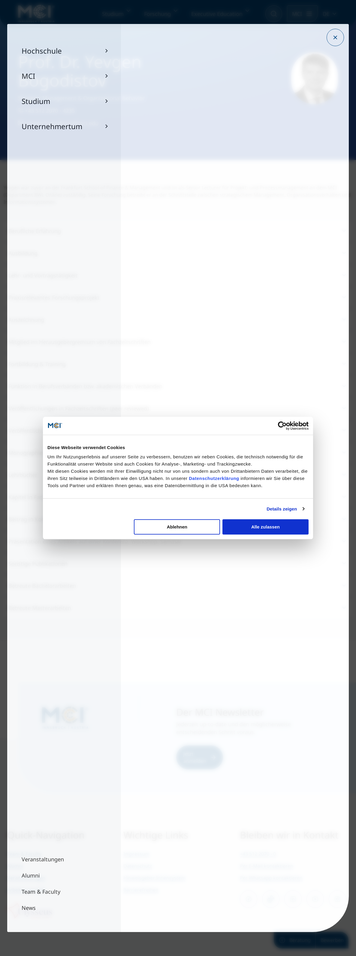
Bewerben (332, 940)
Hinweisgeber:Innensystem (154, 878)
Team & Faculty (24, 854)
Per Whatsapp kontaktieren (271, 878)
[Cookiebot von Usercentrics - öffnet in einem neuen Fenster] (282, 425)
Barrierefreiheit (140, 889)
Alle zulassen (265, 526)
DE (326, 13)
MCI (297, 13)
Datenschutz (137, 866)
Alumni (15, 866)
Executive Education (217, 13)
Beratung (295, 940)
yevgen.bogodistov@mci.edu (58, 123)
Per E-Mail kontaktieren (266, 866)
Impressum (136, 854)
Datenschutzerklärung (214, 478)
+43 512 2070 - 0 (258, 854)
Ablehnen (177, 526)
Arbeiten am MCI (26, 889)
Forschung (157, 13)
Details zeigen (282, 508)
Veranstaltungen (26, 878)
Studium (113, 13)
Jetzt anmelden (199, 757)
